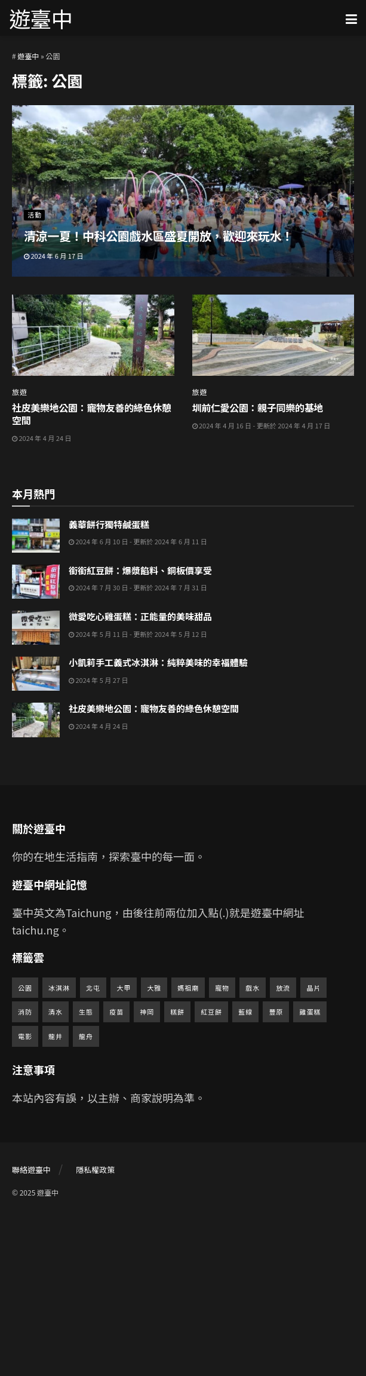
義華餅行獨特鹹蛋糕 (109, 684)
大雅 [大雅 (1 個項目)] (154, 1146)
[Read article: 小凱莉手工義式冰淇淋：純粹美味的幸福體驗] (36, 833)
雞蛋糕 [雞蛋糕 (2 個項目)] (310, 1171)
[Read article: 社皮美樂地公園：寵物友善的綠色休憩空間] (93, 335)
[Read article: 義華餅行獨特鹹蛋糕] (36, 695)
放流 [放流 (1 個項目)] (283, 1146)
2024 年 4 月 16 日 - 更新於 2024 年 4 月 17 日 (261, 425)
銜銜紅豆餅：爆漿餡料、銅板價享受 (140, 730)
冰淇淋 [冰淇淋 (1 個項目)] (59, 1146)
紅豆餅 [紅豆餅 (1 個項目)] (211, 1171)
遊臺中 (28, 56)
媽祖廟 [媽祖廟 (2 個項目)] (188, 1146)
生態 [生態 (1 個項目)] (86, 1171)
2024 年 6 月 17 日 (54, 256)
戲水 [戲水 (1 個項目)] (252, 1146)
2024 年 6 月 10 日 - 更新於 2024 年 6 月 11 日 (138, 701)
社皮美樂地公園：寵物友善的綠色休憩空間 (91, 413)
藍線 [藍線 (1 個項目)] (245, 1171)
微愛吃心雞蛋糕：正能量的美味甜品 (140, 776)
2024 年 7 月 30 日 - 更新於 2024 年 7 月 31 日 (138, 747)
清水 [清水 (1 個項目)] (55, 1171)
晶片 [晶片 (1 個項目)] (313, 1146)
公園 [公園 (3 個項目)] (25, 1146)
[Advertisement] (183, 545)
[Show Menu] (351, 18)
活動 (34, 214)
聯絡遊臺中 (31, 1329)
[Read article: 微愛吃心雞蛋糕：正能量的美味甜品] (36, 787)
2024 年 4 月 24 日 (42, 438)
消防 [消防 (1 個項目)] (25, 1171)
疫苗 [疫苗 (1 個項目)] (116, 1171)
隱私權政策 (95, 1329)
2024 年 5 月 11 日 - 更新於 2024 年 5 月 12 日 (138, 793)
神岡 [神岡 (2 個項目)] (147, 1171)
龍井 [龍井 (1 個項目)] (55, 1195)
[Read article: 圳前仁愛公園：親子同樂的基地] (273, 335)
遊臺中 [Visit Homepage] (40, 18)
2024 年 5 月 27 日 (98, 839)
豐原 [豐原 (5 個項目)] (276, 1171)
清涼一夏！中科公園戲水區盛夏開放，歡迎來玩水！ (158, 235)
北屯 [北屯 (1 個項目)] (93, 1146)
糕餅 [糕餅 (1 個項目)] (177, 1171)
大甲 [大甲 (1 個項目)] (123, 1146)
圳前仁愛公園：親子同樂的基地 (258, 407)
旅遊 (19, 392)
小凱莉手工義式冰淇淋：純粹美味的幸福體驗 (158, 822)
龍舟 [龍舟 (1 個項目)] (86, 1195)
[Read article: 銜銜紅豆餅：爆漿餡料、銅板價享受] (36, 741)
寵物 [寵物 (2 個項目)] (222, 1146)
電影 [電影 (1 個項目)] (25, 1195)
